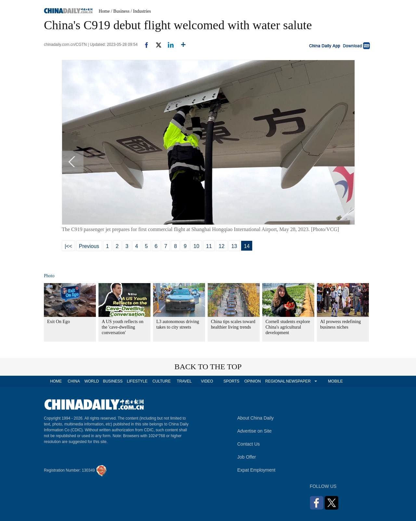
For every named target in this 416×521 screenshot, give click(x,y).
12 (222, 246)
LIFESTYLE (137, 381)
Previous (89, 246)
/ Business (120, 11)
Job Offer (246, 457)
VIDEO (207, 381)
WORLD (91, 381)
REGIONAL (275, 381)
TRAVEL (184, 381)
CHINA (74, 381)
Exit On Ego (58, 321)
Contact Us (248, 444)
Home (104, 11)
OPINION (252, 381)
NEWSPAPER (298, 381)
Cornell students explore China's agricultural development (288, 327)
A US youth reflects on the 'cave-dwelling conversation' (122, 327)
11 (209, 246)
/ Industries (141, 11)
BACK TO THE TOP (208, 366)
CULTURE (161, 381)
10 (196, 246)
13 (234, 246)
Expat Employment (256, 470)
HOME (56, 381)
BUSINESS (113, 381)
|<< (68, 246)
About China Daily (255, 418)
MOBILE (335, 381)
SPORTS (231, 381)
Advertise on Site (254, 431)
